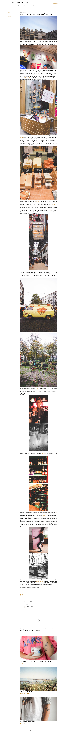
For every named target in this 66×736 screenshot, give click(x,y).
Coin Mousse (44, 453)
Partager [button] (9, 12)
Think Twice (45, 515)
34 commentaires (27, 693)
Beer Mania (32, 452)
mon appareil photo (39, 581)
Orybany (49, 210)
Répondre (25, 611)
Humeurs (24, 7)
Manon (28, 606)
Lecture (32, 7)
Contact (37, 7)
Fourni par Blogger (33, 730)
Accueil (19, 7)
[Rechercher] (55, 3)
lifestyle (9, 16)
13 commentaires (27, 663)
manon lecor (20, 3)
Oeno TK (38, 388)
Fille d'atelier (54, 204)
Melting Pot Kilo (27, 77)
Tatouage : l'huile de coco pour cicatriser (36, 661)
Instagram (14, 7)
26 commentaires (27, 723)
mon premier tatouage (28, 722)
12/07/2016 (30, 601)
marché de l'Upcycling (49, 202)
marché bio (38, 201)
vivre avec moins (26, 691)
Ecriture (28, 7)
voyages (9, 17)
